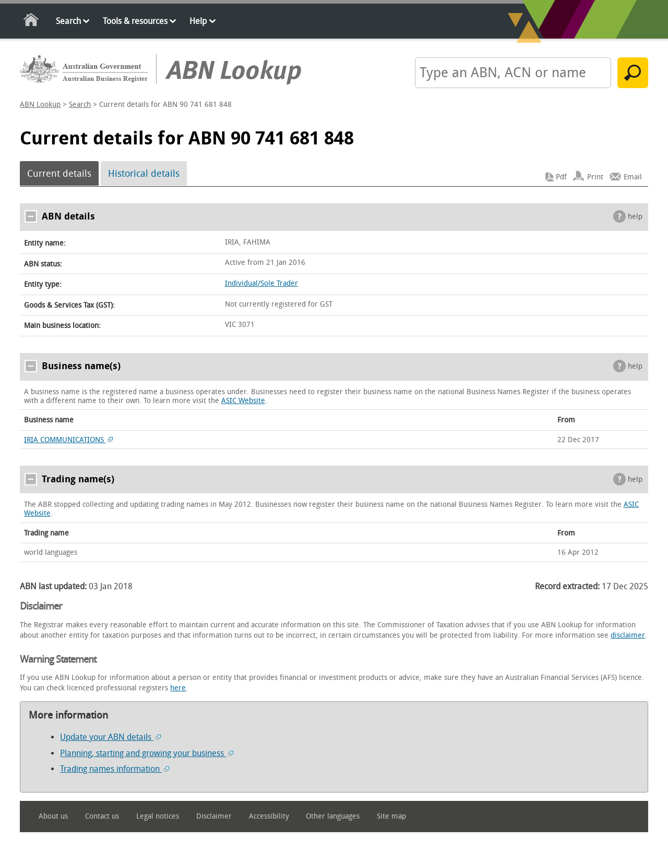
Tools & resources (135, 21)
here (178, 688)
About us (53, 816)
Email (633, 177)
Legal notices (157, 816)
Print (595, 177)
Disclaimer (214, 816)
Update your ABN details (110, 737)
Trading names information (114, 769)
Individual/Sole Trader (261, 283)
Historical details (144, 173)
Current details (59, 173)
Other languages (333, 816)
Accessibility (269, 816)
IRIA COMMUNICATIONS (68, 439)
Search (68, 21)
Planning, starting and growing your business (146, 753)
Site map (391, 816)
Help (198, 21)
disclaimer (628, 635)
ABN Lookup (40, 104)
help (635, 216)
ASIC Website (243, 400)
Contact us (102, 816)
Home (31, 21)
